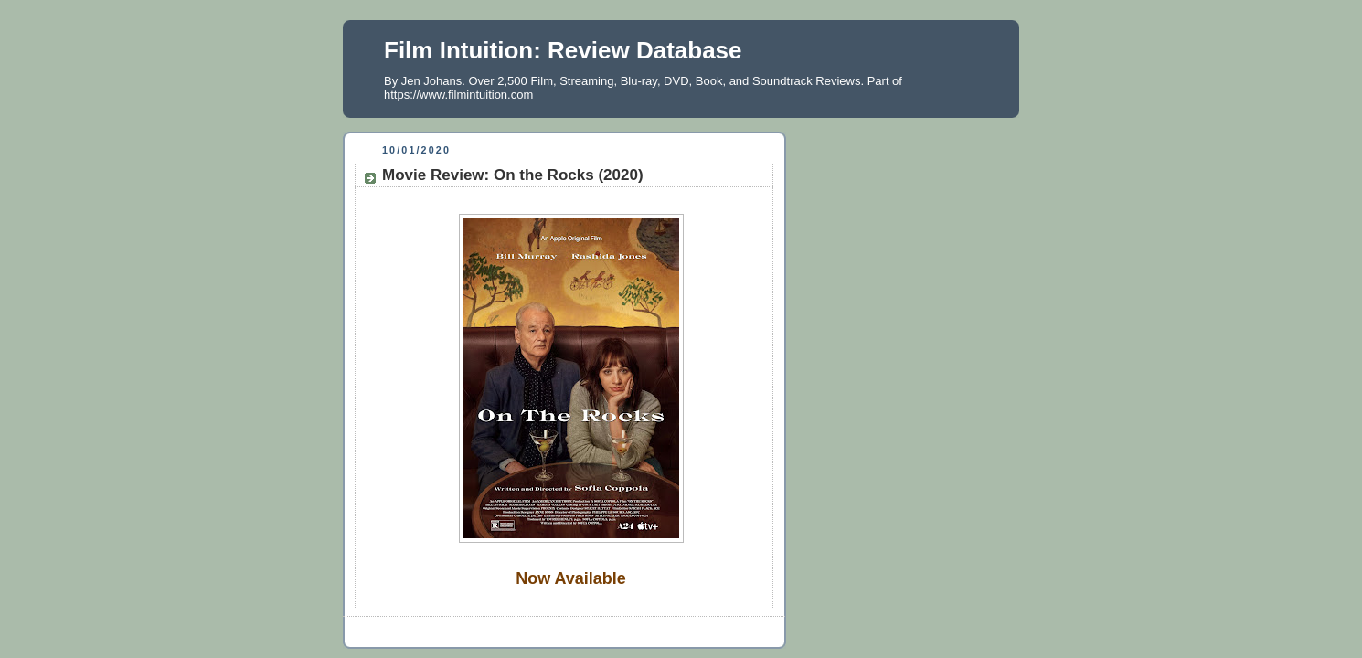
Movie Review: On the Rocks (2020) (513, 175)
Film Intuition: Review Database (563, 50)
